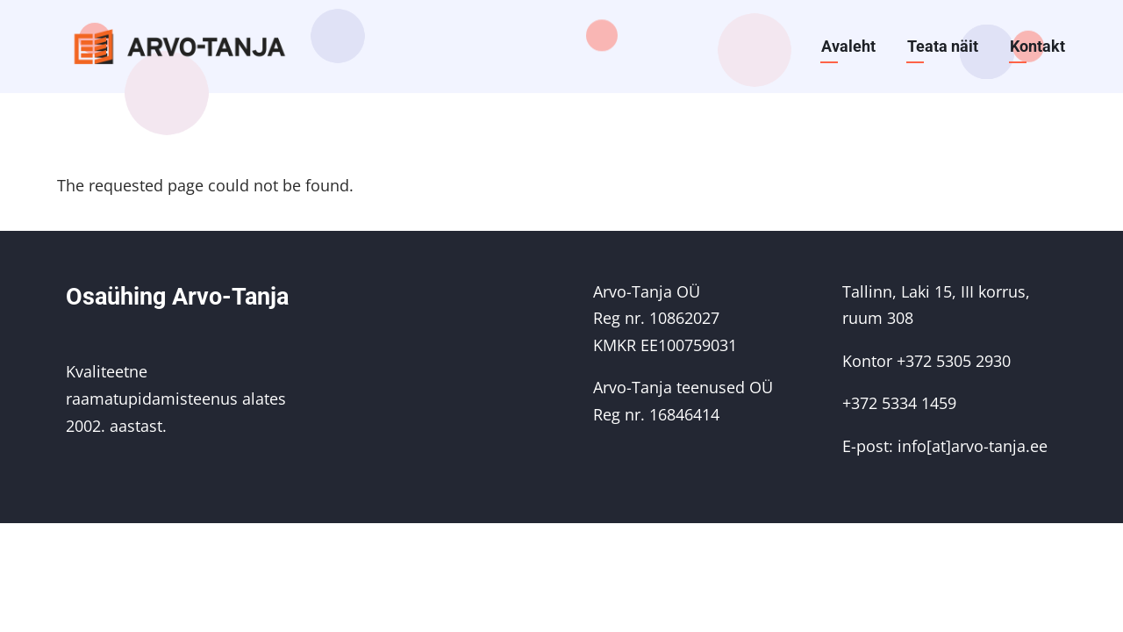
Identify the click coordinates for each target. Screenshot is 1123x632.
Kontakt (1037, 46)
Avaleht (848, 46)
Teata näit (942, 46)
